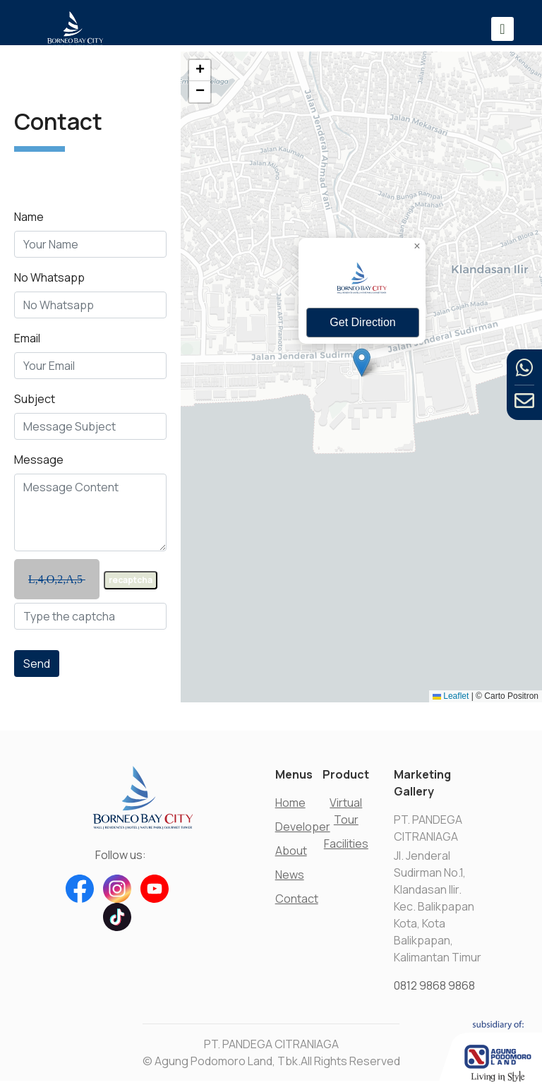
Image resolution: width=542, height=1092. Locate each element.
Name (29, 221)
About (291, 850)
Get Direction (362, 322)
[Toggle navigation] (502, 29)
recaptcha (130, 585)
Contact (296, 898)
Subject (34, 404)
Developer (302, 826)
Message (39, 464)
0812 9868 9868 (434, 985)
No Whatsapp (49, 282)
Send (36, 668)
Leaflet (451, 696)
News (289, 874)
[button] (362, 362)
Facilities (346, 843)
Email (27, 343)
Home (290, 802)
